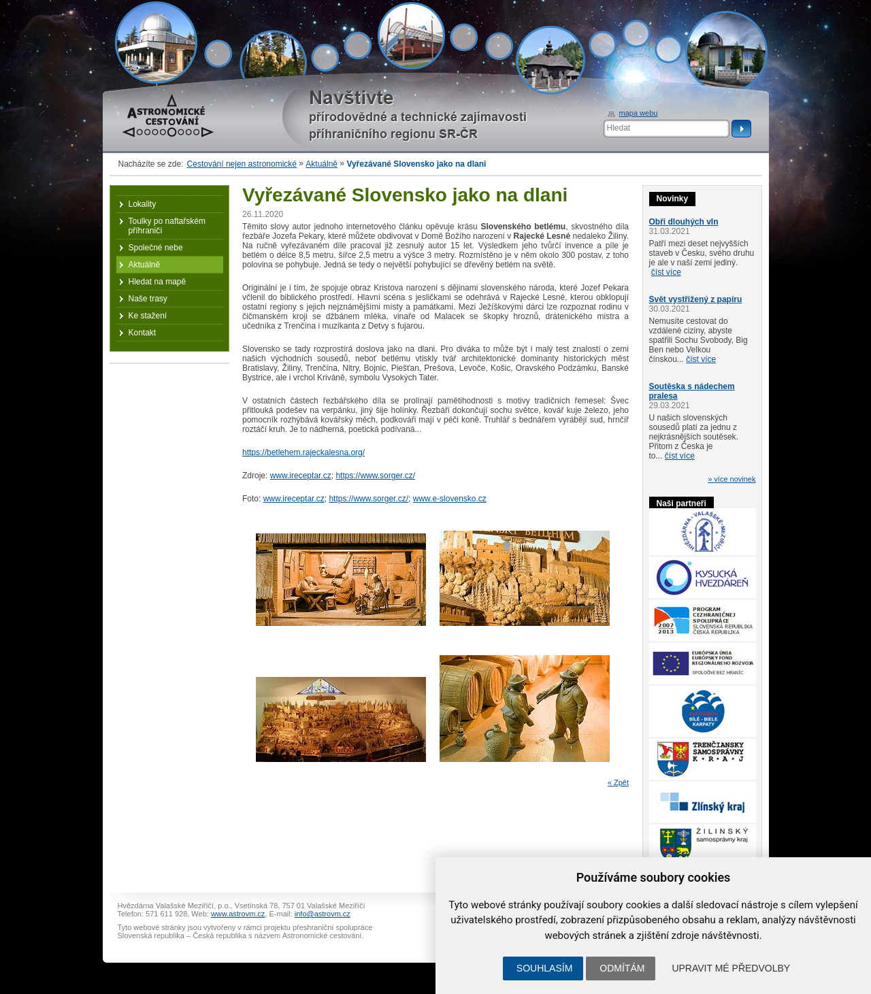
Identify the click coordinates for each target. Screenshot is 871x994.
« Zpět (618, 782)
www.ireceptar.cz (300, 475)
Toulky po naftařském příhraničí (167, 225)
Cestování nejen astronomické (242, 164)
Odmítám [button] (621, 968)
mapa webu (638, 113)
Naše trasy (148, 298)
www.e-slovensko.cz (450, 498)
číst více (666, 272)
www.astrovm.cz (238, 914)
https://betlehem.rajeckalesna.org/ (303, 452)
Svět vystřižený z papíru (695, 299)
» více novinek (731, 479)
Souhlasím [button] (544, 968)
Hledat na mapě (157, 281)
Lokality (143, 204)
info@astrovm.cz (322, 914)
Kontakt (143, 332)
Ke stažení (148, 315)
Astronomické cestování (168, 115)
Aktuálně (322, 164)
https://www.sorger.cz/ (375, 475)
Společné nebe (156, 247)
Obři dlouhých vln (684, 222)
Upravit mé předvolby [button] (731, 968)
